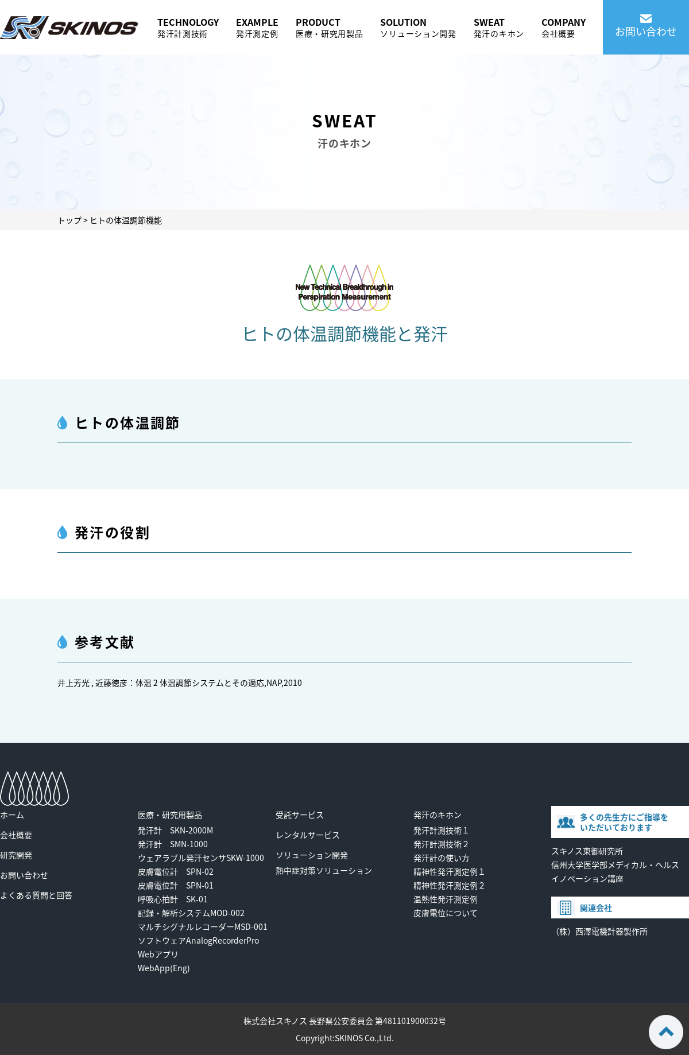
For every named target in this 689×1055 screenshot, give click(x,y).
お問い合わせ (24, 875)
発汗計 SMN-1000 (173, 844)
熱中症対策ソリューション (324, 870)
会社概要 (16, 834)
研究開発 (16, 854)
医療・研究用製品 (170, 814)
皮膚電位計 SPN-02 (176, 871)
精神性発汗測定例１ (449, 871)
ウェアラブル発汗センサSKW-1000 (201, 857)
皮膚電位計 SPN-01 (176, 885)
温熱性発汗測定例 (445, 899)
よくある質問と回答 (36, 895)
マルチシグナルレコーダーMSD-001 (203, 926)
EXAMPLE (257, 27)
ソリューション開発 (312, 854)
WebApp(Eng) (164, 967)
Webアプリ (158, 954)
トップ (69, 220)
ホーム (12, 814)
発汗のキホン (437, 814)
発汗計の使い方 (441, 857)
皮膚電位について (445, 912)
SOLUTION (418, 27)
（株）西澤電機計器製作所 (599, 931)
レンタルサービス (308, 834)
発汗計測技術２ (441, 844)
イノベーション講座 (587, 878)
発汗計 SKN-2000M (175, 830)
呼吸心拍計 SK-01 (173, 899)
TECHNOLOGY (188, 27)
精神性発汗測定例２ (449, 885)
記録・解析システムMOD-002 (191, 912)
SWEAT (499, 27)
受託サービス (300, 814)
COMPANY (563, 27)
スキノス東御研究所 (587, 850)
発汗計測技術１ (441, 830)
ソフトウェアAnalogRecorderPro (198, 940)
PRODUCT (329, 27)
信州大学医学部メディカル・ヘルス (615, 864)
